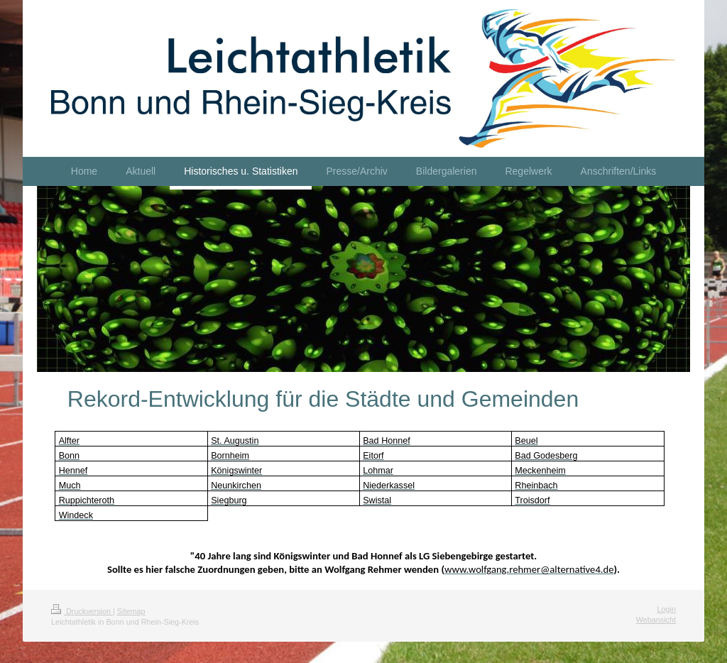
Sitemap (131, 611)
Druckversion (82, 611)
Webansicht (656, 619)
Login (666, 609)
